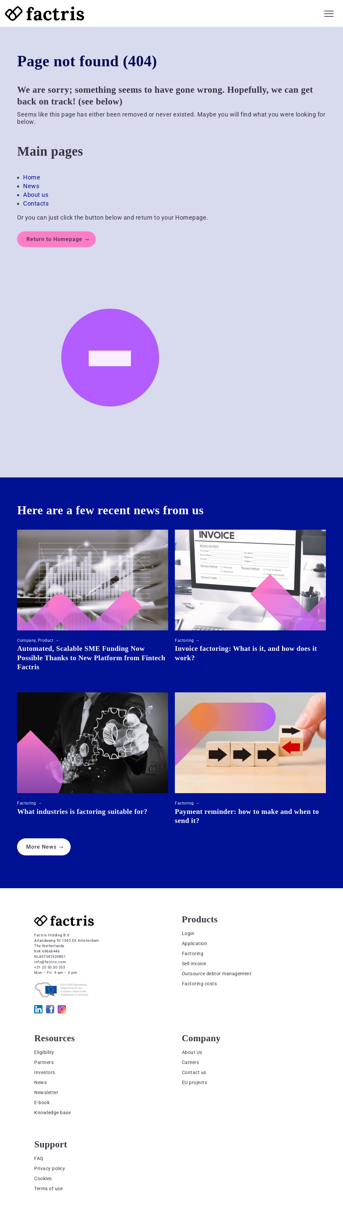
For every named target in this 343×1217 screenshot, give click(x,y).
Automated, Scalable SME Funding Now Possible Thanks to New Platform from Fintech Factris (91, 657)
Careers (190, 1062)
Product (46, 640)
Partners (44, 1062)
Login (188, 933)
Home (31, 177)
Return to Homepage (54, 239)
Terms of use (48, 1188)
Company (26, 640)
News (31, 185)
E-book (42, 1102)
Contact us (194, 1072)
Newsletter (46, 1092)
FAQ (39, 1158)
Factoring (184, 640)
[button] (329, 13)
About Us (192, 1052)
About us (35, 194)
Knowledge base (52, 1112)
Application (194, 943)
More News (41, 847)
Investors (44, 1072)
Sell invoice (194, 963)
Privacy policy (49, 1168)
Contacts (36, 203)
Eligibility (44, 1052)
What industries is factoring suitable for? (82, 812)
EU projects (194, 1082)
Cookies (43, 1178)
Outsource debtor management (217, 973)
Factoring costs (199, 983)
